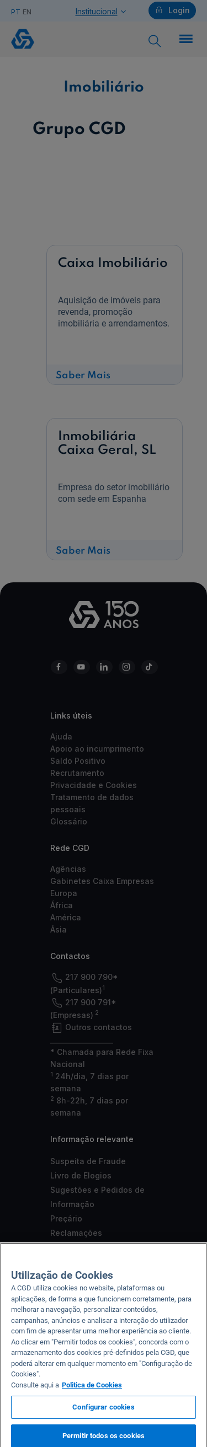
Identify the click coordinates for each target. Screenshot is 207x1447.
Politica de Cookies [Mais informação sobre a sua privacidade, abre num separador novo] (92, 1390)
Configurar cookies (103, 1412)
